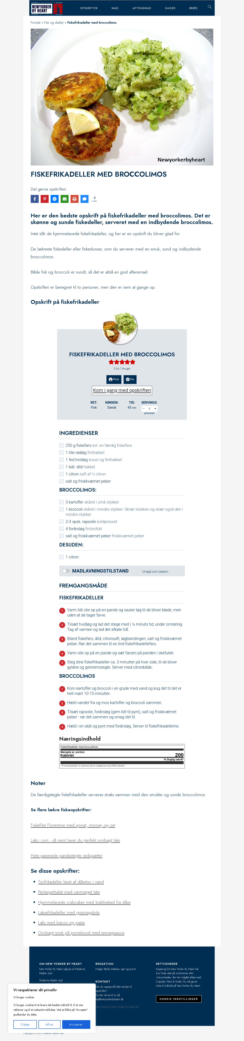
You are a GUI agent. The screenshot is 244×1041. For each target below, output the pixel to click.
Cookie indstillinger (179, 999)
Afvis (49, 1024)
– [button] (144, 408)
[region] (52, 1008)
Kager (170, 8)
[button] (111, 362)
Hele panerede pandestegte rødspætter (66, 855)
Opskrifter (89, 8)
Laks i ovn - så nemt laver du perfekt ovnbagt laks (75, 840)
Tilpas (25, 1024)
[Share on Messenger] (55, 199)
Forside (36, 22)
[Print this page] (75, 199)
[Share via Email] (65, 199)
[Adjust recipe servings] (149, 409)
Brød (193, 8)
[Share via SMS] (85, 199)
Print (114, 379)
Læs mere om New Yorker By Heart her (117, 1006)
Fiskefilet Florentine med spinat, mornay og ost (73, 825)
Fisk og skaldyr (54, 22)
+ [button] (155, 408)
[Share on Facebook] (35, 199)
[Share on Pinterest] (45, 199)
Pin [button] (130, 379)
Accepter (76, 1024)
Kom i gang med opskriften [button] (122, 390)
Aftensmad (142, 8)
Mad (115, 8)
